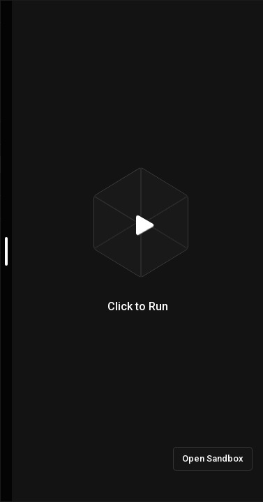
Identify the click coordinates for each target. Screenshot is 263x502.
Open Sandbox (212, 458)
